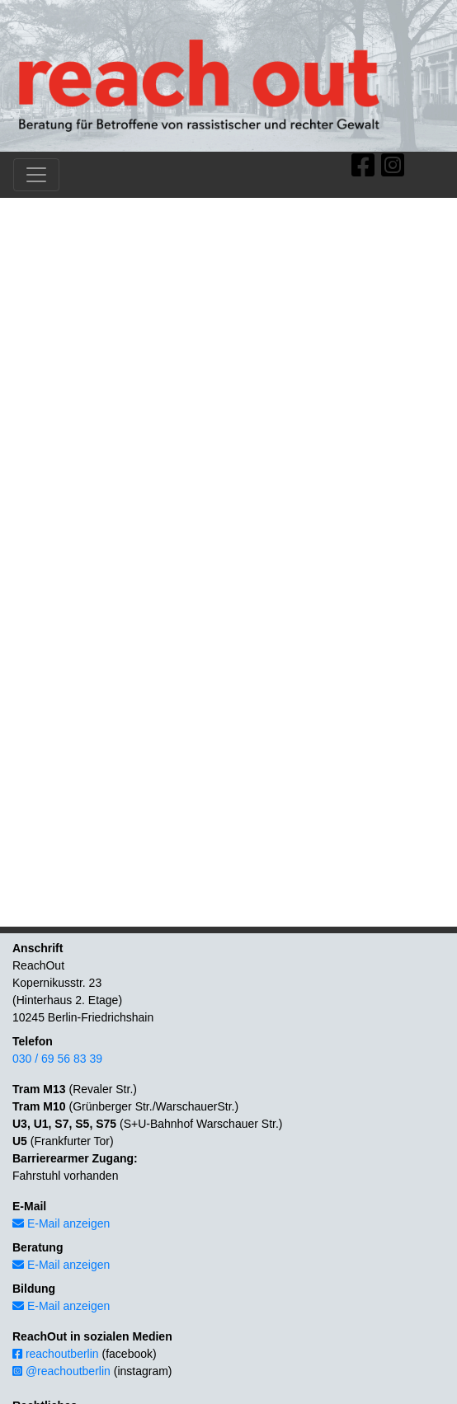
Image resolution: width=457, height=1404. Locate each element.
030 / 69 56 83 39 (57, 1058)
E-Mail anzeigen (61, 1223)
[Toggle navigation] (36, 174)
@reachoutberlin (61, 1371)
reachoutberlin (55, 1353)
